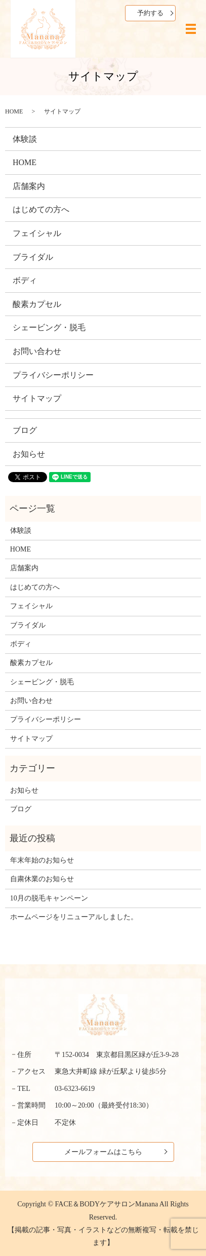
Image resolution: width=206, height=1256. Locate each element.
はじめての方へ (41, 209)
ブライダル (33, 257)
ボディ (25, 280)
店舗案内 (29, 186)
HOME (14, 111)
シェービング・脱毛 (49, 327)
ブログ (25, 430)
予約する (150, 13)
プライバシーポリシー (53, 375)
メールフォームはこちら (103, 1152)
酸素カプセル (37, 304)
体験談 (25, 139)
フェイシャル (37, 233)
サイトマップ (37, 398)
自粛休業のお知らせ (42, 879)
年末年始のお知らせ (42, 860)
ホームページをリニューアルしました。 (74, 917)
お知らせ (29, 454)
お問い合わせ (37, 351)
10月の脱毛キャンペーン (49, 898)
